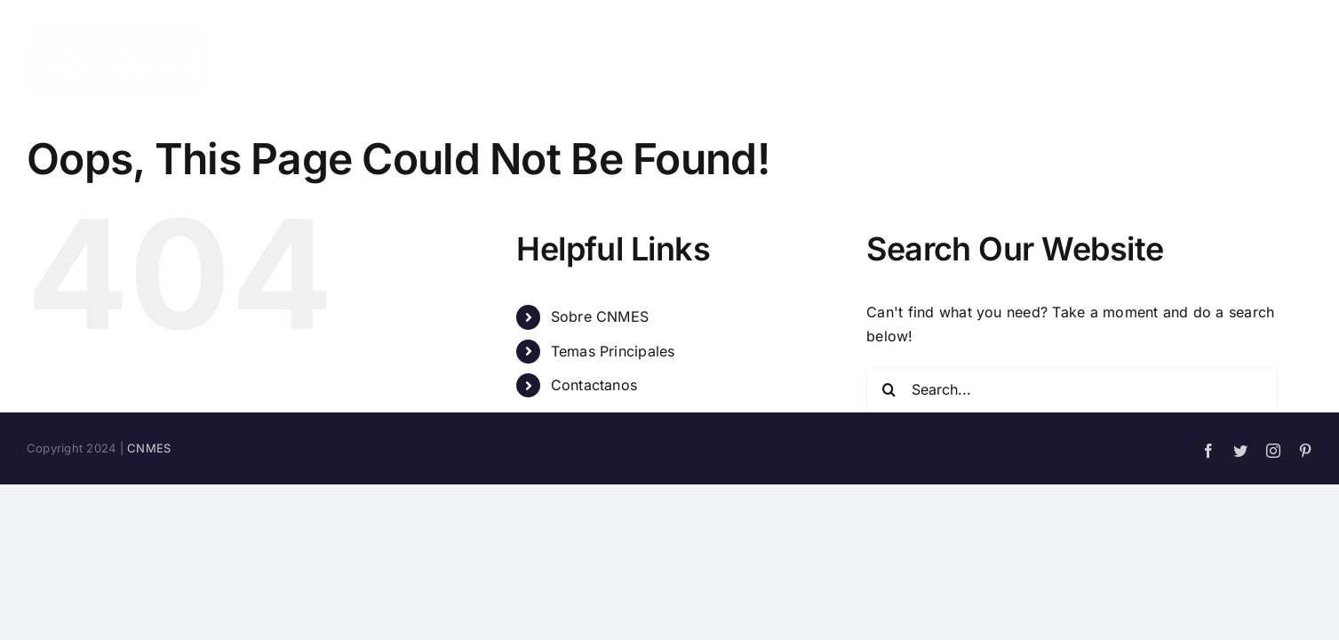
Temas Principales (613, 351)
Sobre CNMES (600, 316)
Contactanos (594, 385)
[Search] (888, 389)
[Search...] (1071, 389)
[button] (1305, 62)
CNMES (149, 448)
